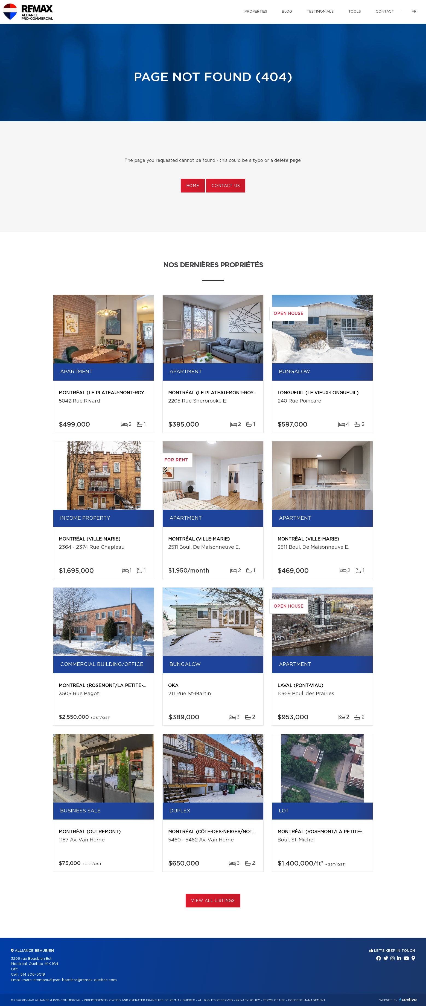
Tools (354, 11)
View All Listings (213, 901)
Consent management (306, 1000)
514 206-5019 (32, 974)
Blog (287, 11)
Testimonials (320, 11)
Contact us (226, 186)
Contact (385, 11)
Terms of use (274, 1000)
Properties (255, 11)
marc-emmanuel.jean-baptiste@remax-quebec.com (69, 980)
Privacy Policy (248, 1000)
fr (414, 11)
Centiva (408, 999)
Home (192, 186)
